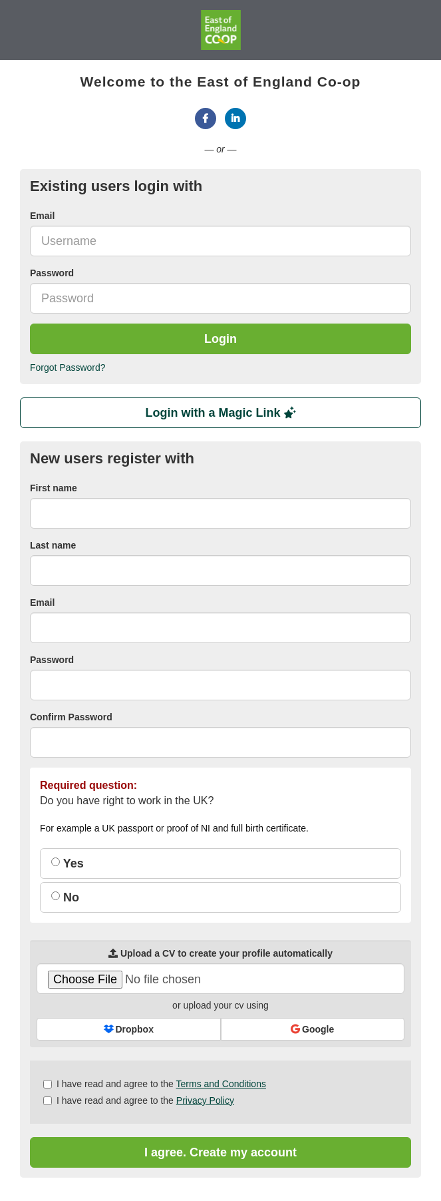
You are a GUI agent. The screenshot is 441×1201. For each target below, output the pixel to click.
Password (52, 273)
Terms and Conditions (221, 1084)
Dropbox (129, 1029)
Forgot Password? (68, 367)
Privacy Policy (205, 1100)
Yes (67, 863)
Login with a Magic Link (220, 412)
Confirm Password (71, 717)
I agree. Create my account (220, 1152)
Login (220, 339)
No (65, 897)
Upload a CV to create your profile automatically (220, 953)
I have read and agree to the (154, 1084)
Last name (53, 545)
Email (42, 215)
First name (53, 488)
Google (312, 1029)
